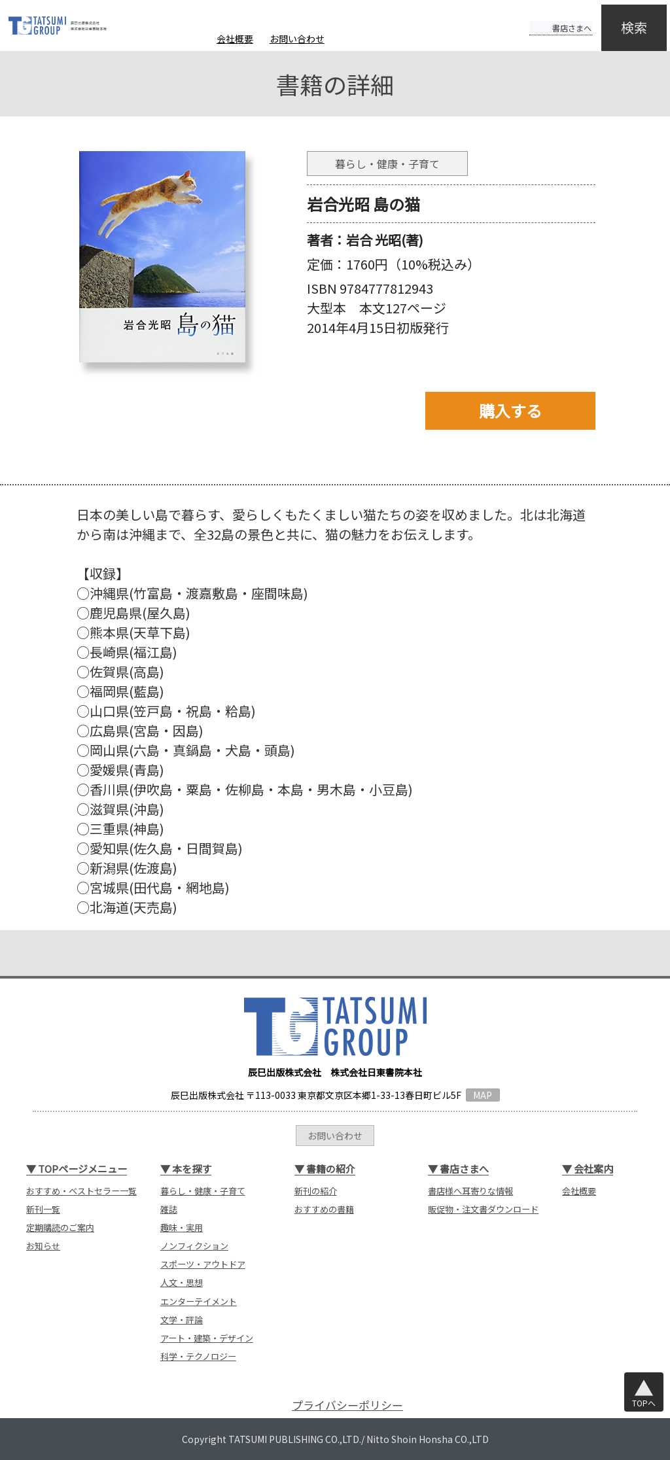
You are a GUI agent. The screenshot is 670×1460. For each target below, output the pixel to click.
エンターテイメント (198, 1301)
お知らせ (43, 1246)
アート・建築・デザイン (206, 1338)
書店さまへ (547, 18)
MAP (482, 1095)
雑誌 (168, 1209)
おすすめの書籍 (324, 1209)
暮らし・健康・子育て (202, 1191)
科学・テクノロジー (198, 1356)
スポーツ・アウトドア (202, 1264)
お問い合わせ (297, 38)
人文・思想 (181, 1282)
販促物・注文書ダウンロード (483, 1209)
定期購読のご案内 (60, 1227)
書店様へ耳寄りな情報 (470, 1191)
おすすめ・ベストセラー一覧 (81, 1191)
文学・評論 (181, 1319)
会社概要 (235, 38)
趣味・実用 (181, 1227)
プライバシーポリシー (347, 1405)
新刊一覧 (43, 1209)
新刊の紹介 (315, 1191)
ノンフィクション (194, 1246)
